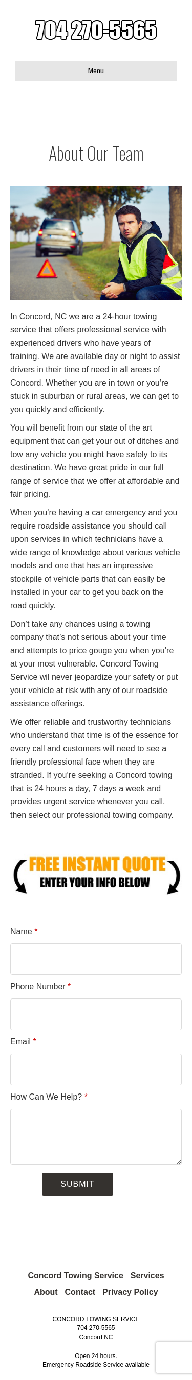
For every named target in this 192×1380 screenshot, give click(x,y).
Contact (80, 1292)
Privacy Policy (130, 1292)
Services (147, 1275)
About (45, 1292)
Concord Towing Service (75, 1275)
